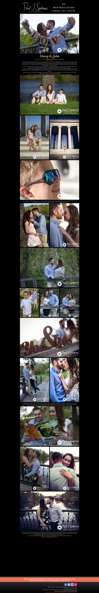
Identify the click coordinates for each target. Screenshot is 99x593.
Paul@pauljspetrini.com (70, 589)
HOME (26, 579)
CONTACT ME (65, 580)
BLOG (73, 579)
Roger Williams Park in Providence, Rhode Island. (54, 59)
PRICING (43, 580)
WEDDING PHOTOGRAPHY (45, 579)
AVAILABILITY (55, 580)
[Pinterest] (72, 584)
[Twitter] (68, 584)
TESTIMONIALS (34, 580)
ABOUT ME (32, 579)
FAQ (48, 580)
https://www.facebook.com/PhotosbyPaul (66, 591)
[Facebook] (65, 584)
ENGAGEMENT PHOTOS (62, 579)
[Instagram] (75, 584)
